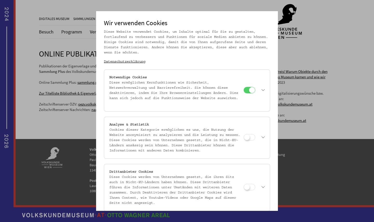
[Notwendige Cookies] (249, 90)
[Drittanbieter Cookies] (249, 187)
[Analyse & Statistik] (249, 137)
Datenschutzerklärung (124, 61)
